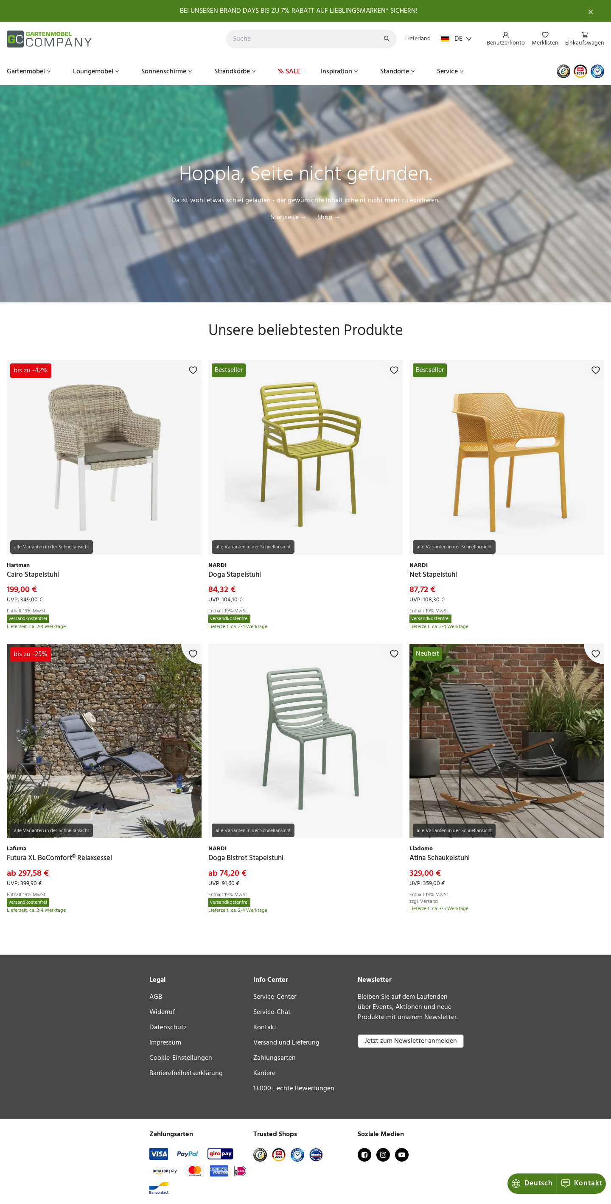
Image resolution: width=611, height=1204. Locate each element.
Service (451, 71)
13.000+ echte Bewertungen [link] (293, 1088)
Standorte (398, 71)
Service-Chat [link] (272, 1012)
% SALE (289, 71)
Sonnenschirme (167, 71)
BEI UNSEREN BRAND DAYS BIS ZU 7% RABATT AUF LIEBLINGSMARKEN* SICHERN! (299, 11)
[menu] (542, 39)
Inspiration (340, 71)
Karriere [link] (264, 1073)
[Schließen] (590, 11)
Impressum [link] (165, 1042)
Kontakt (533, 1183)
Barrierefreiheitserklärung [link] (186, 1073)
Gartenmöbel (30, 71)
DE (456, 39)
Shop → (329, 217)
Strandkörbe (236, 71)
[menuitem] (506, 39)
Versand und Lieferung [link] (286, 1042)
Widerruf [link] (162, 1012)
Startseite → (289, 217)
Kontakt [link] (265, 1027)
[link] (104, 457)
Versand (429, 901)
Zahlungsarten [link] (274, 1058)
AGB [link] (155, 997)
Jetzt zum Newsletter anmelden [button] (410, 1041)
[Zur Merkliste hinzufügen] (191, 370)
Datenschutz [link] (168, 1027)
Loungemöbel (97, 71)
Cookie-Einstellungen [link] (180, 1058)
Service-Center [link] (274, 997)
